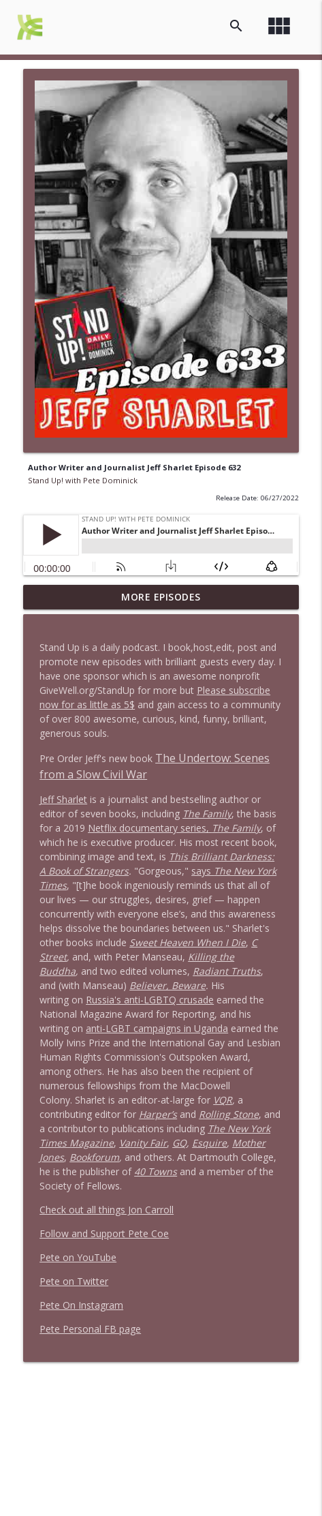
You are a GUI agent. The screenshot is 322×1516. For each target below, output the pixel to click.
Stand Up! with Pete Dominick (83, 480)
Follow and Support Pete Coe (104, 1233)
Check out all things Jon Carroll (106, 1209)
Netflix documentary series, (174, 827)
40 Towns (155, 1171)
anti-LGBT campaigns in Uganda (157, 1028)
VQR (222, 1099)
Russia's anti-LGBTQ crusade (150, 999)
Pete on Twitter (73, 1281)
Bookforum (94, 1157)
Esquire (209, 1142)
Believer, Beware (167, 985)
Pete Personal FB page (90, 1328)
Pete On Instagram (81, 1305)
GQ (179, 1142)
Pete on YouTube (77, 1257)
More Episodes (161, 596)
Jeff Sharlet (63, 799)
